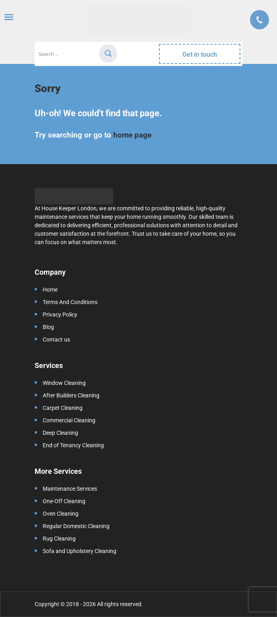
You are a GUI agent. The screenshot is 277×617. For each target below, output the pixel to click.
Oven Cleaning (61, 513)
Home (50, 289)
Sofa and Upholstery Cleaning (79, 551)
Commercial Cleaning (69, 420)
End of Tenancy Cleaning (73, 445)
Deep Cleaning (60, 433)
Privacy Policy (60, 314)
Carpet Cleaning (63, 408)
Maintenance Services (70, 488)
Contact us (56, 339)
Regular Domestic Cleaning (76, 526)
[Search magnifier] (108, 53)
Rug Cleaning (59, 538)
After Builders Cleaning (71, 395)
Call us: (259, 19)
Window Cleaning (64, 383)
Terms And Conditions (70, 302)
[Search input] (68, 54)
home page (132, 135)
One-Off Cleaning (64, 501)
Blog (48, 327)
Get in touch (199, 54)
